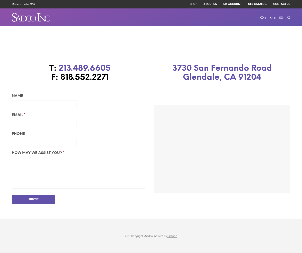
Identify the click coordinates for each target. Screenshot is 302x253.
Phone (18, 134)
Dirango (172, 236)
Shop (193, 4)
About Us (210, 4)
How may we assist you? (38, 153)
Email (18, 115)
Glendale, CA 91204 (222, 77)
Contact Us (281, 4)
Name (17, 96)
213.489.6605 (85, 68)
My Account (232, 4)
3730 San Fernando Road (222, 68)
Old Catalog (257, 4)
